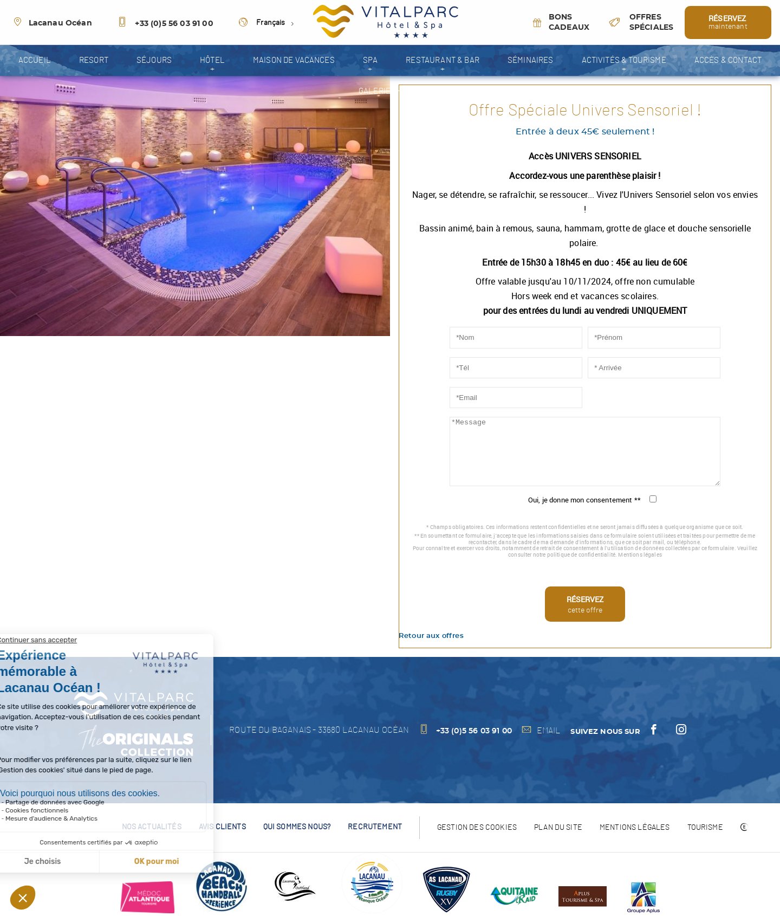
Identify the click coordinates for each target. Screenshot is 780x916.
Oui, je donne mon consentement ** (584, 500)
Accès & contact (728, 60)
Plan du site (558, 827)
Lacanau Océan (52, 23)
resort (93, 60)
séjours (154, 60)
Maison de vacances (294, 60)
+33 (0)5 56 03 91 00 (165, 24)
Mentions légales (640, 554)
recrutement (375, 827)
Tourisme (705, 827)
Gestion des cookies (477, 827)
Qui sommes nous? (297, 827)
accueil (34, 60)
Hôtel (212, 60)
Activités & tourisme (624, 60)
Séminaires (531, 60)
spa (370, 60)
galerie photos (390, 91)
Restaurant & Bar (442, 60)
